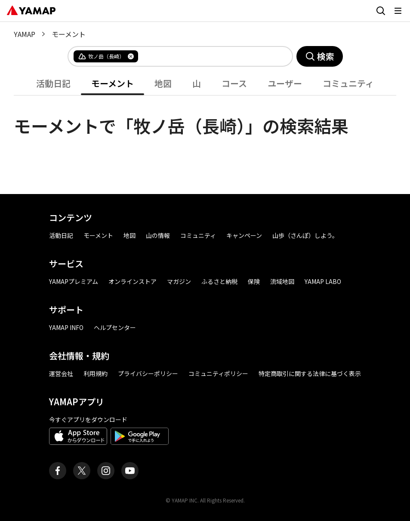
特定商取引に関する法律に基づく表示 (310, 373)
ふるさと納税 (219, 281)
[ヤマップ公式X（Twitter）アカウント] (81, 470)
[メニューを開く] (398, 10)
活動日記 (53, 83)
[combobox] (208, 56)
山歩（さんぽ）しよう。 (305, 235)
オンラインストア (132, 281)
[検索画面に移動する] (380, 10)
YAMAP (24, 34)
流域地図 (282, 281)
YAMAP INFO (66, 327)
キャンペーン (244, 235)
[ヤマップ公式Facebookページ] (57, 470)
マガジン (179, 281)
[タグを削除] (131, 56)
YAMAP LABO (323, 281)
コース (234, 83)
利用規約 (95, 373)
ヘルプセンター (115, 327)
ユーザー (285, 83)
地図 (163, 83)
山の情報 (158, 235)
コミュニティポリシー (218, 373)
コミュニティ (348, 83)
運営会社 (61, 373)
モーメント (112, 83)
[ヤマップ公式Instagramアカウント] (105, 470)
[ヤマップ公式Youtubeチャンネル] (130, 470)
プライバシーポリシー (148, 373)
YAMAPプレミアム (73, 281)
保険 (254, 281)
